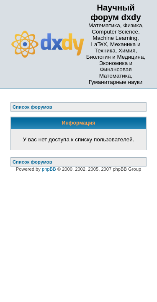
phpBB (49, 169)
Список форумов (32, 161)
